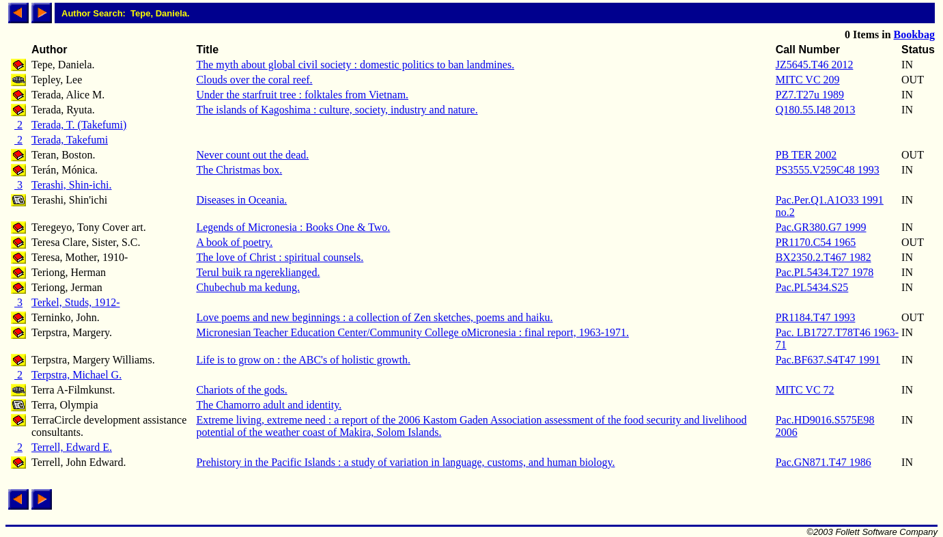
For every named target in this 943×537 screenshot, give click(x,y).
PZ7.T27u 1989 (810, 94)
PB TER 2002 (806, 155)
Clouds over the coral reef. (254, 79)
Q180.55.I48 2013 (816, 109)
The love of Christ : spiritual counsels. (279, 257)
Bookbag (914, 34)
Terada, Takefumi (69, 140)
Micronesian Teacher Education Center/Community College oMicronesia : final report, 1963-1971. (412, 332)
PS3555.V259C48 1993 (827, 170)
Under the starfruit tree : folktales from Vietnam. (302, 94)
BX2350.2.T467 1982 (823, 257)
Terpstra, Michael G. (76, 375)
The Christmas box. (239, 170)
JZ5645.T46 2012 (815, 64)
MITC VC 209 (808, 79)
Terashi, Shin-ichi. (71, 185)
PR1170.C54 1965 (816, 242)
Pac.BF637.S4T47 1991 (828, 360)
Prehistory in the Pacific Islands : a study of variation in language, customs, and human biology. (405, 462)
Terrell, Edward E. (71, 447)
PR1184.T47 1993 (816, 317)
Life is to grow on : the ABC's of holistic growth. (303, 360)
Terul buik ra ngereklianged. (258, 272)
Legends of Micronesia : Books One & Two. (293, 227)
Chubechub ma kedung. (248, 287)
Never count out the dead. (252, 155)
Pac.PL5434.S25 (812, 287)
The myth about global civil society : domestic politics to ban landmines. (355, 64)
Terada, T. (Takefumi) (78, 124)
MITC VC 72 (805, 390)
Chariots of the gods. (241, 390)
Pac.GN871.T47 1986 (823, 462)
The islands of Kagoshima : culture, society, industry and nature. (336, 109)
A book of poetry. (234, 242)
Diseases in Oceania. (241, 200)
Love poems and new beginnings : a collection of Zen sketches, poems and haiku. (374, 317)
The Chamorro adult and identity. (268, 405)
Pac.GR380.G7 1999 (821, 227)
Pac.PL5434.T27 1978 (825, 272)
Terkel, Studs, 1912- (75, 302)
